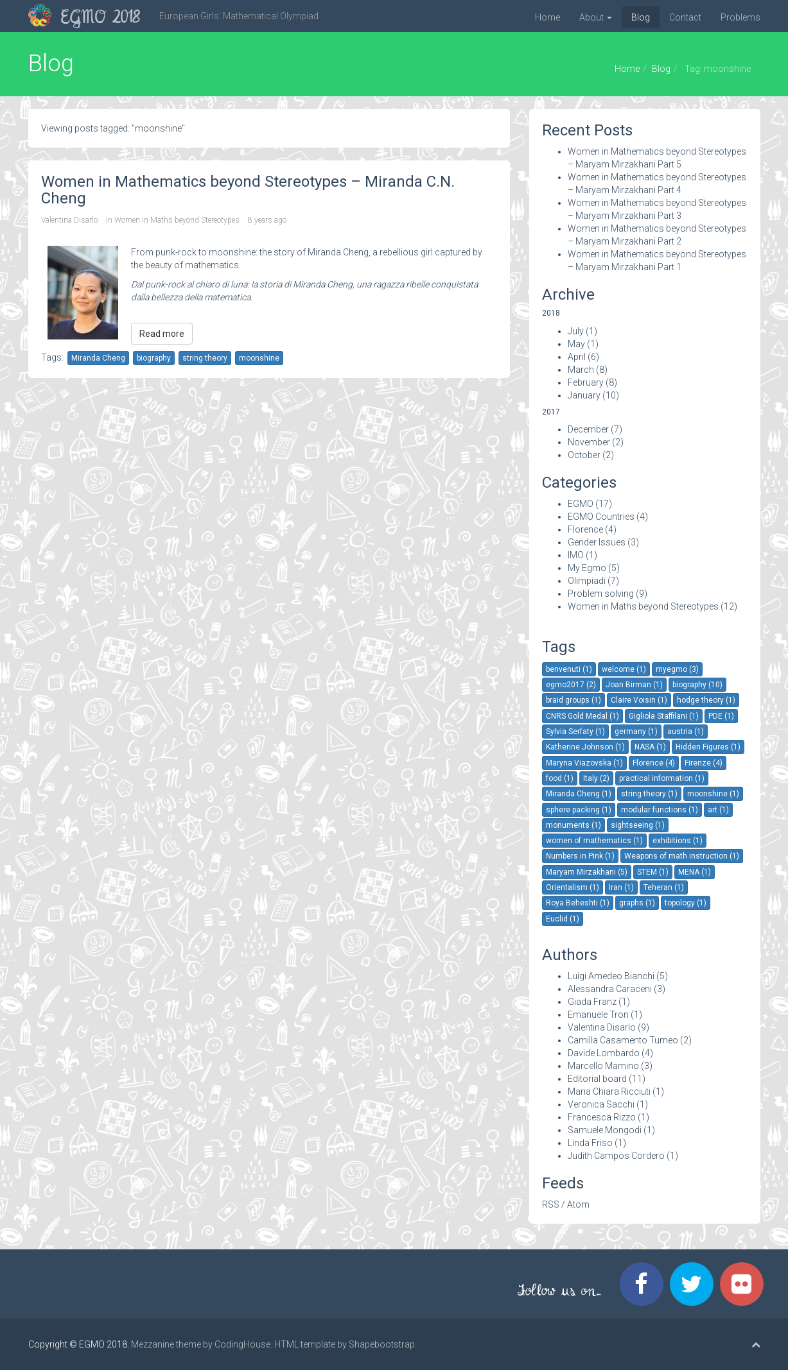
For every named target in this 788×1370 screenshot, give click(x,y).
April (577, 357)
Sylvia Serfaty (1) (575, 731)
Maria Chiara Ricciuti (609, 1091)
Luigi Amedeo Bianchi (611, 976)
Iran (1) (621, 887)
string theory (204, 358)
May (576, 344)
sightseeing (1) (638, 825)
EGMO (580, 504)
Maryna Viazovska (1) (584, 762)
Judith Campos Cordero (616, 1156)
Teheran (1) (664, 887)
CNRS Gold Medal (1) (582, 716)
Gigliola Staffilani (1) (664, 716)
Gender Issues (597, 542)
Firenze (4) (703, 762)
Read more (161, 334)
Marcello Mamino (603, 1066)
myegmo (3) (677, 669)
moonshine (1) (713, 793)
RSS (550, 1204)
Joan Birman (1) (634, 684)
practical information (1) (662, 778)
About (595, 17)
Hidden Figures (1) (708, 746)
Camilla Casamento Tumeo (623, 1040)
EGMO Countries (601, 516)
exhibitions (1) (677, 840)
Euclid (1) (562, 918)
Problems (740, 17)
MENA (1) (694, 872)
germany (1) (636, 731)
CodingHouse (242, 1344)
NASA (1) (650, 746)
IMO (576, 555)
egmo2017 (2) (571, 684)
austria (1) (685, 731)
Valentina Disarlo (69, 220)
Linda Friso (590, 1143)
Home (547, 17)
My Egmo (587, 568)
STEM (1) (653, 872)
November (589, 442)
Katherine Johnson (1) (585, 746)
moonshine (259, 358)
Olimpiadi (587, 581)
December (588, 429)
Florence (585, 529)
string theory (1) (649, 793)
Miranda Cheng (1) (578, 793)
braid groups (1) (573, 700)
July (576, 331)
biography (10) (697, 684)
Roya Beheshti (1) (577, 902)
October (584, 455)
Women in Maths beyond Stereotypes (177, 220)
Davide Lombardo (604, 1053)
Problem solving (601, 593)
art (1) (718, 809)
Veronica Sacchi (601, 1104)
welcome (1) (624, 669)
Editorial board (597, 1079)
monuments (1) (573, 825)
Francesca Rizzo (602, 1117)
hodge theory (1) (706, 700)
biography (154, 358)
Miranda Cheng (98, 358)
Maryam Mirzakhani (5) (586, 872)
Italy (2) (596, 778)
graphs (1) (637, 902)
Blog (640, 17)
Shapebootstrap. (383, 1344)
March (581, 369)
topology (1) (685, 902)
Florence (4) (654, 762)
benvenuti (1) (569, 669)
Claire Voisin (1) (639, 700)
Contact (685, 17)
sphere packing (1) (578, 809)
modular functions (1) (659, 809)
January (584, 395)
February (586, 382)
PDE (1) (721, 716)
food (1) (559, 778)
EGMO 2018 (100, 18)
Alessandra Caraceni (610, 989)
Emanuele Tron (598, 1014)
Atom (578, 1204)
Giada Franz (592, 1002)
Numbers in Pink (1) (580, 856)
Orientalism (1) (572, 887)
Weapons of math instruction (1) (681, 856)
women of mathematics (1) (594, 840)
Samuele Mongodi (605, 1130)
